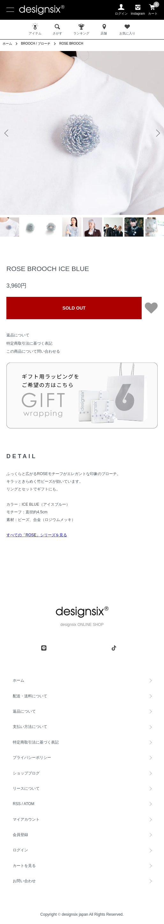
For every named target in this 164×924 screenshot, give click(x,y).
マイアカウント (26, 819)
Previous (7, 133)
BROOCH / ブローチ (35, 43)
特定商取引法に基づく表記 (29, 343)
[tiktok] (114, 648)
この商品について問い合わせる (33, 351)
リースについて (26, 788)
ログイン (20, 850)
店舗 (104, 29)
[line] (44, 648)
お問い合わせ (24, 881)
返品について (17, 335)
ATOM (29, 804)
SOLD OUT (74, 308)
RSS (17, 804)
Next (157, 133)
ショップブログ (26, 773)
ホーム (7, 43)
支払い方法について (30, 726)
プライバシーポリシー (32, 757)
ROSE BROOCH (71, 43)
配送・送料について (30, 696)
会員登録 (20, 834)
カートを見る (24, 865)
